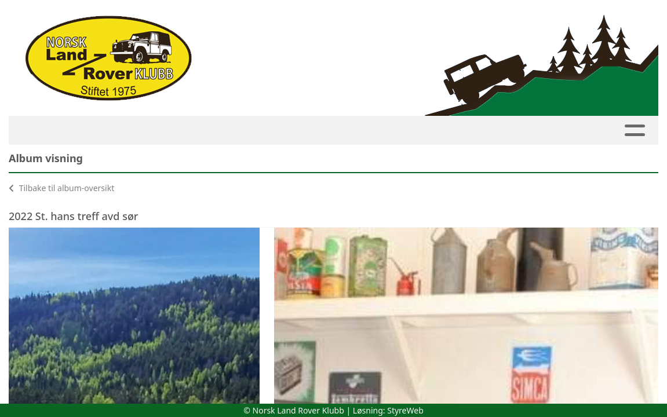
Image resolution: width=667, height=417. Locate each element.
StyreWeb (405, 410)
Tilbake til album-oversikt (61, 187)
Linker (622, 130)
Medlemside (159, 130)
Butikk (566, 130)
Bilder (444, 130)
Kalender (90, 130)
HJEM (38, 130)
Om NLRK (505, 130)
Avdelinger (317, 130)
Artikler (390, 130)
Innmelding (235, 130)
